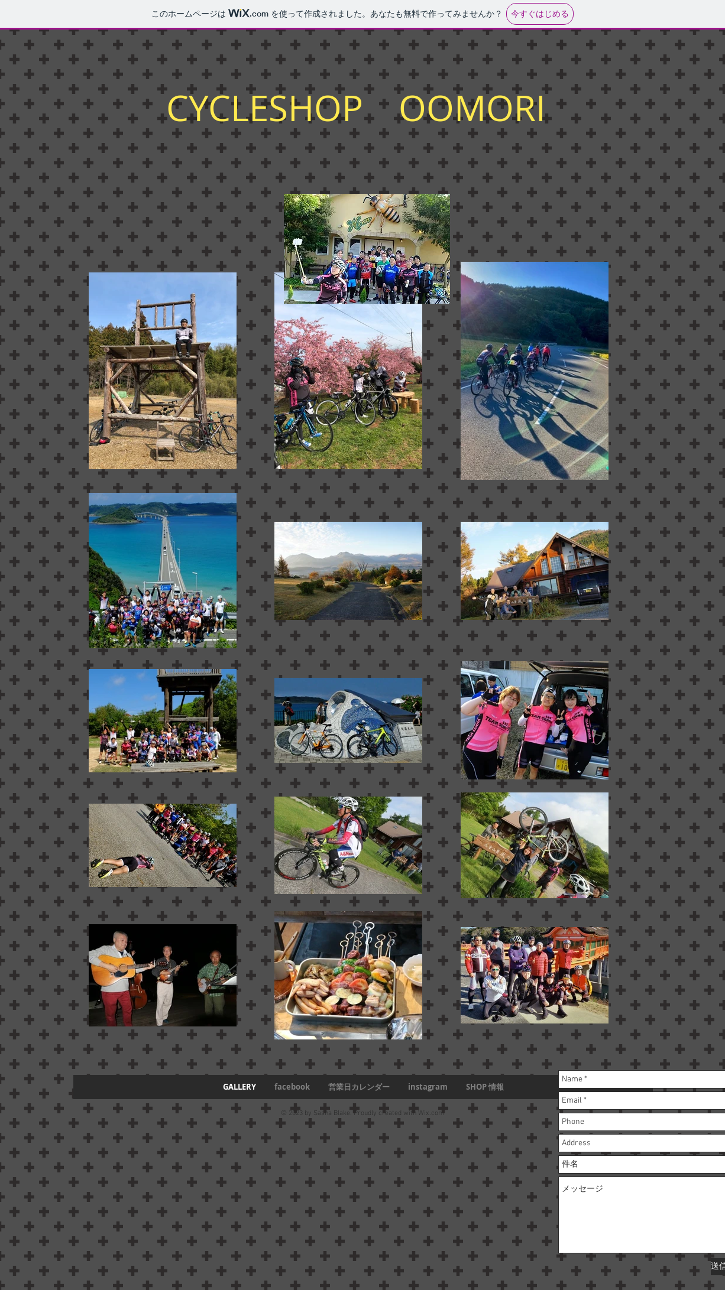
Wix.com (431, 1113)
